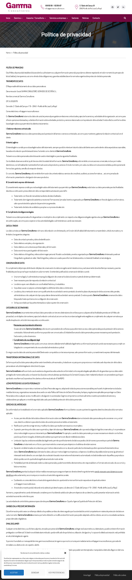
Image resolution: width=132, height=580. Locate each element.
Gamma (17, 18)
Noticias (85, 18)
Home (8, 52)
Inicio (8, 18)
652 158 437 (57, 5)
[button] (65, 553)
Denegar (35, 572)
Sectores (75, 18)
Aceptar (14, 572)
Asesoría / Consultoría (35, 18)
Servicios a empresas (58, 18)
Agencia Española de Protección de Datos (87, 501)
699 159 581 (48, 5)
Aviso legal (86, 575)
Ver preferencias (56, 572)
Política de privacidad (102, 575)
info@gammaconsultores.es (54, 8)
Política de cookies (119, 575)
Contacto (96, 18)
